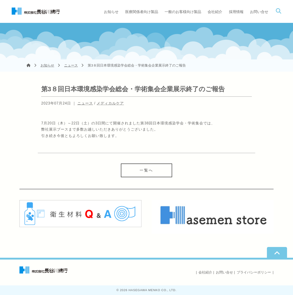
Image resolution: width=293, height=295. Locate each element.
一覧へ (146, 170)
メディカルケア (110, 103)
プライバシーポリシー (254, 272)
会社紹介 (215, 12)
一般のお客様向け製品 (183, 12)
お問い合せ (259, 12)
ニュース (71, 65)
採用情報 (236, 12)
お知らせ (111, 12)
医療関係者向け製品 (141, 12)
